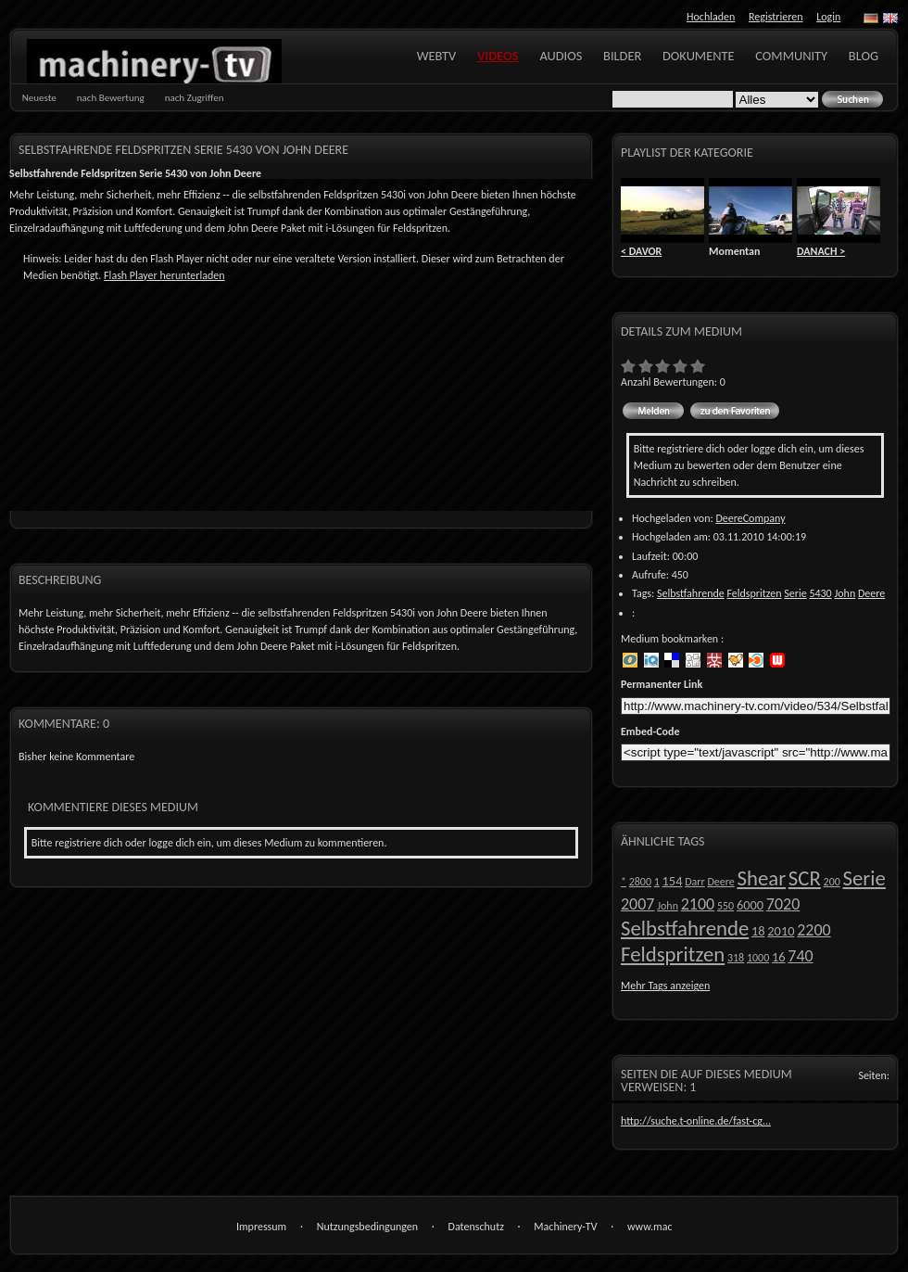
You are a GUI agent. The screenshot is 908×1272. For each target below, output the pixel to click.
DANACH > (821, 251)
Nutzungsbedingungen (367, 1226)
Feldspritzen (753, 593)
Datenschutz (476, 1226)
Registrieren (775, 16)
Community (791, 55)
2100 (698, 904)
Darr (695, 881)
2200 (814, 930)
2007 (638, 904)
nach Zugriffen (194, 98)
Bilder (622, 55)
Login (828, 16)
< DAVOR (641, 251)
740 (800, 956)
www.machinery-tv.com (649, 1228)
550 (725, 905)
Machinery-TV (565, 1226)
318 (735, 957)
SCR (804, 878)
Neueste (39, 98)
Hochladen (711, 16)
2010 (780, 930)
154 (672, 880)
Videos (498, 55)
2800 (640, 881)
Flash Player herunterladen (164, 275)
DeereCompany (750, 518)
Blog (863, 55)
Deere (871, 593)
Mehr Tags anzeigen (665, 985)
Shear (761, 878)
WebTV (437, 55)
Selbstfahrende (691, 593)
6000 (750, 905)
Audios (560, 55)
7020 (783, 904)
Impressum (261, 1226)
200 (832, 881)
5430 (820, 593)
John (844, 593)
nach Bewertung (111, 98)
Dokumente (698, 55)
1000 (758, 957)
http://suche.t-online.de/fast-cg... (696, 1120)
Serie (795, 593)
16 (779, 956)
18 (758, 930)
